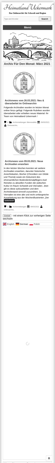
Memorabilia (31, 122)
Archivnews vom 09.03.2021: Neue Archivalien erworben (24, 162)
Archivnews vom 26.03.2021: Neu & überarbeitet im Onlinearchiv (24, 102)
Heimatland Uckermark (27, 7)
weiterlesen (9, 201)
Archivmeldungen (19, 122)
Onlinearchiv (12, 125)
